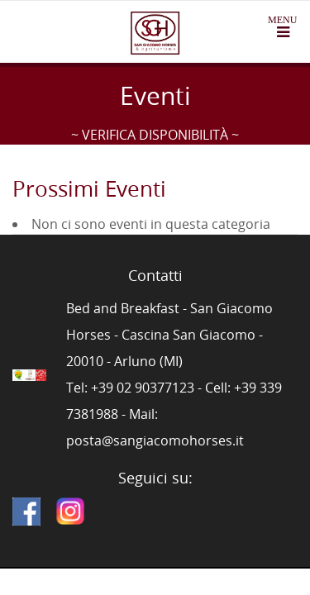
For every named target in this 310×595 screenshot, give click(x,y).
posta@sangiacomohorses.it (155, 440)
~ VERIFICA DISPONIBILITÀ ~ (155, 135)
